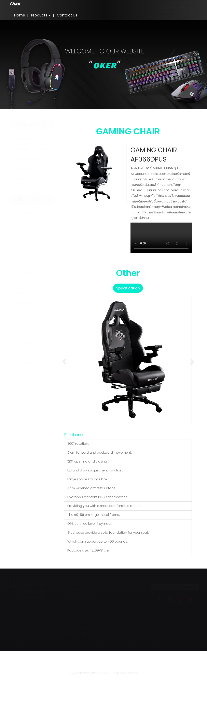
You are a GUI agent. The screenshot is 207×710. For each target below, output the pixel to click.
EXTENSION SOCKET (30, 243)
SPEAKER (23, 353)
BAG (18, 223)
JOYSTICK (23, 178)
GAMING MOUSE (28, 139)
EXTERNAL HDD (27, 253)
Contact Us (67, 15)
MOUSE (22, 283)
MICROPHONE (26, 323)
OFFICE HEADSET (30, 263)
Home (19, 15)
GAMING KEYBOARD (31, 149)
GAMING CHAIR (27, 168)
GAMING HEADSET (29, 158)
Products (41, 15)
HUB (18, 373)
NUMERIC (22, 313)
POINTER (22, 293)
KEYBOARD (25, 303)
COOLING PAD (26, 233)
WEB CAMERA (26, 273)
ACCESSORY (26, 213)
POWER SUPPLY (27, 343)
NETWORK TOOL (28, 333)
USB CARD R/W (27, 363)
